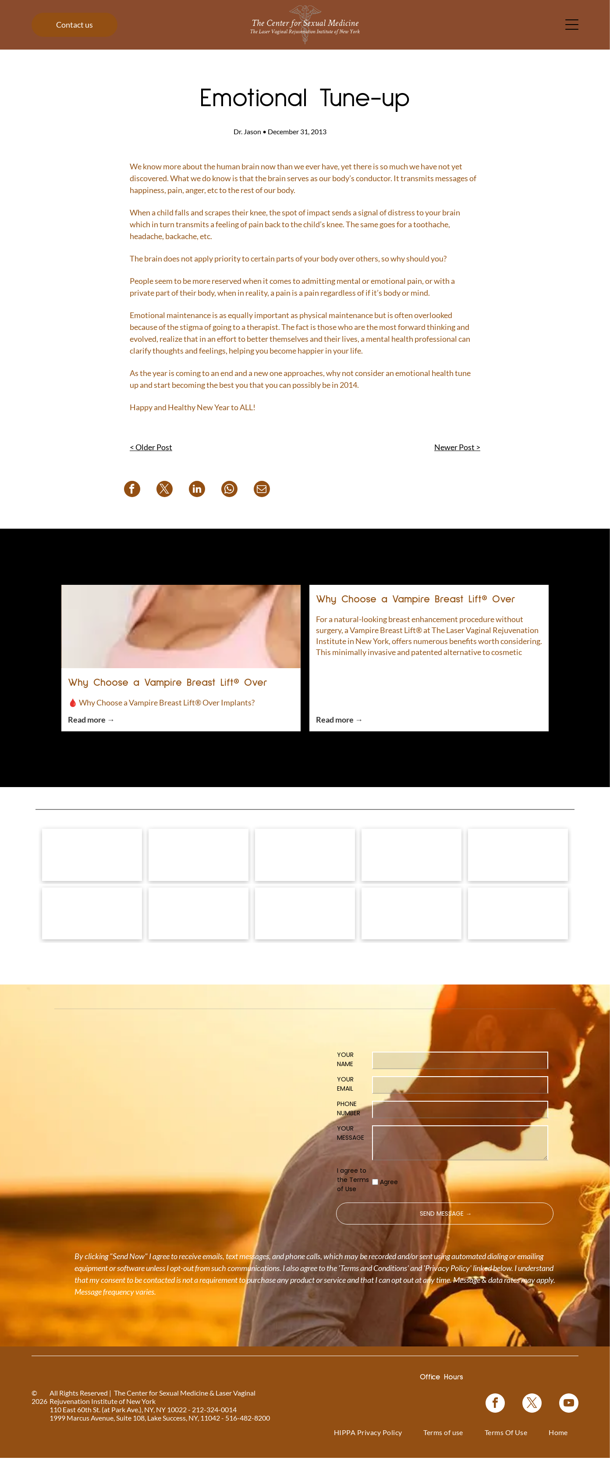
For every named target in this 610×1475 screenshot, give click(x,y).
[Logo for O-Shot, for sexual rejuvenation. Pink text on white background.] (198, 934)
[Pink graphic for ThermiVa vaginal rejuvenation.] (92, 934)
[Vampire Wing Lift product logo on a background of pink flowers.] (198, 862)
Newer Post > (457, 447)
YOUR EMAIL (345, 1112)
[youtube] (568, 1432)
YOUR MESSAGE (350, 1161)
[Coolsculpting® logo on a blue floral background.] (518, 862)
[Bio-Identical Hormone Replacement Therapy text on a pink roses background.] (411, 862)
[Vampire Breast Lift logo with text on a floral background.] (305, 862)
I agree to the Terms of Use (353, 1207)
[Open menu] (571, 24)
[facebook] (495, 1432)
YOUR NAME (345, 1087)
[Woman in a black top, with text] (305, 934)
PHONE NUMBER (348, 1136)
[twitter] (532, 1432)
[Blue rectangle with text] (411, 934)
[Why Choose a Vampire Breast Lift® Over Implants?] (181, 626)
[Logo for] (92, 862)
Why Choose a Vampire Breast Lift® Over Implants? (168, 684)
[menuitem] (368, 1459)
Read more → (91, 719)
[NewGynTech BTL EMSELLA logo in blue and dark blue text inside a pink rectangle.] (518, 934)
